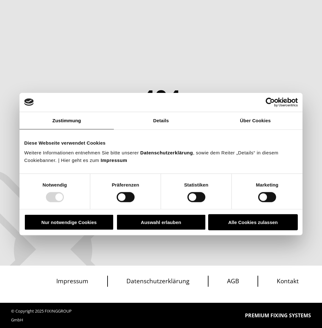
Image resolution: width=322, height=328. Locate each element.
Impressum (114, 160)
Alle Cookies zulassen (253, 222)
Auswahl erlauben (161, 222)
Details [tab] (161, 120)
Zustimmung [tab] (67, 120)
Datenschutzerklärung (166, 152)
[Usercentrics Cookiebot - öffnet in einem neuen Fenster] (270, 102)
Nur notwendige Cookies (69, 222)
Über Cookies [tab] (255, 120)
